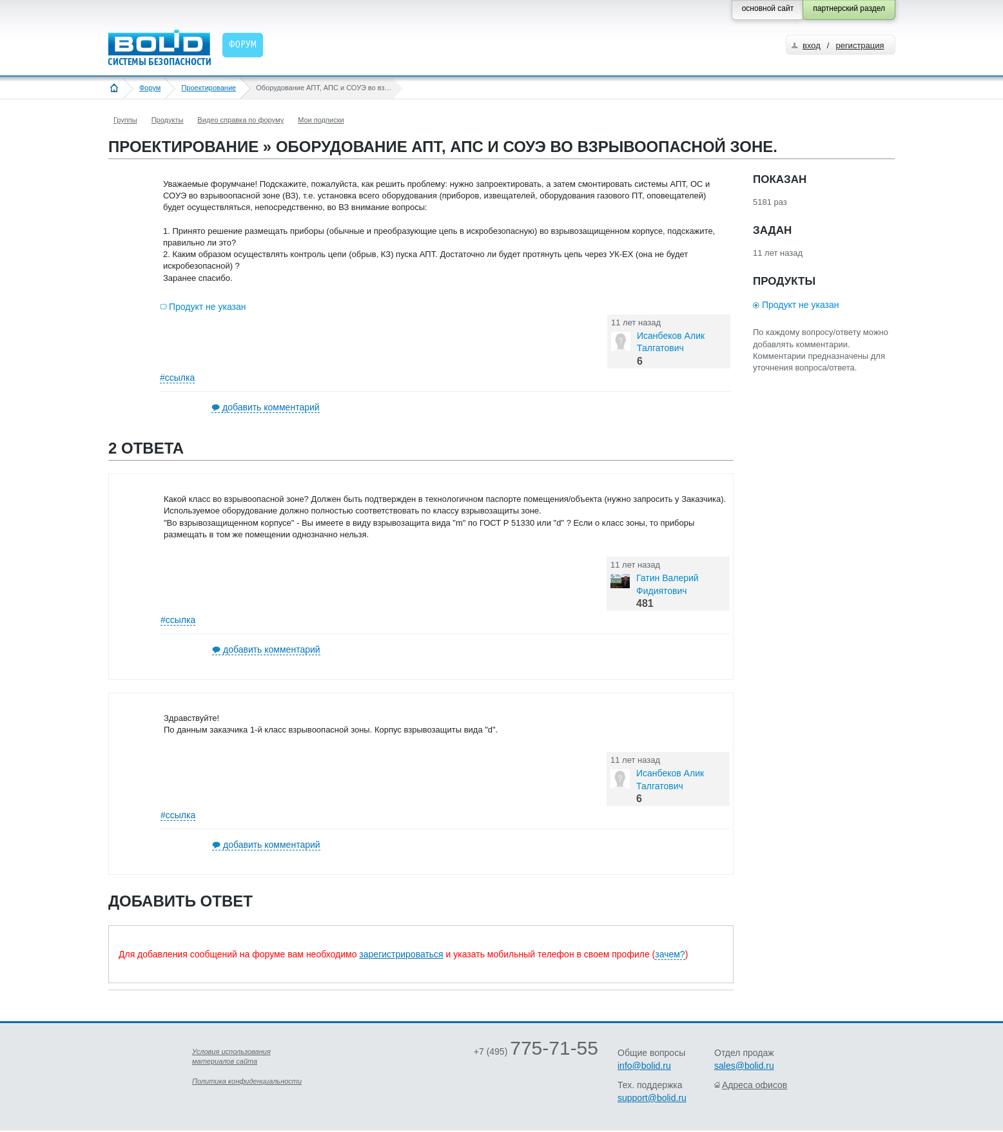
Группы (125, 120)
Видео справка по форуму (240, 120)
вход (812, 45)
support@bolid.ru (652, 1098)
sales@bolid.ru (744, 1065)
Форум (150, 87)
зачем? (670, 954)
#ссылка (177, 377)
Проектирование (208, 87)
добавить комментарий (271, 407)
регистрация (859, 45)
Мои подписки (321, 120)
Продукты (167, 120)
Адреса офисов (754, 1085)
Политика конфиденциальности (247, 1081)
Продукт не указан (207, 307)
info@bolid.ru (644, 1065)
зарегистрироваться (401, 954)
